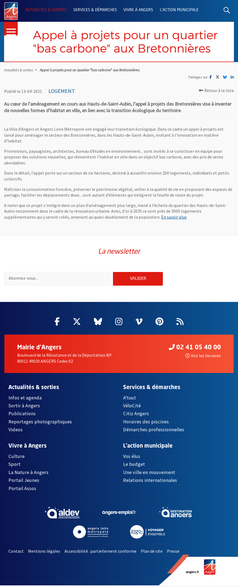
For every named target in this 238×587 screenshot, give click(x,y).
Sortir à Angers (24, 407)
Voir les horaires (203, 357)
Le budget (134, 466)
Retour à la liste (216, 91)
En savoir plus (174, 218)
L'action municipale (179, 10)
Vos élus (131, 458)
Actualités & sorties (45, 10)
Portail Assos (22, 490)
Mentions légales (44, 553)
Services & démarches (95, 10)
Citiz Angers (136, 415)
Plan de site (152, 553)
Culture (16, 458)
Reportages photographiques (40, 423)
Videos (15, 431)
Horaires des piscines (146, 423)
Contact (16, 553)
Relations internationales (150, 482)
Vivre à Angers (138, 10)
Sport (14, 466)
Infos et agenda (25, 399)
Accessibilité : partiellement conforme (100, 553)
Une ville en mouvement (149, 474)
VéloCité (132, 407)
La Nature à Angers (28, 474)
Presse (173, 553)
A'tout (129, 399)
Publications (22, 415)
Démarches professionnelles (153, 431)
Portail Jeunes (23, 482)
